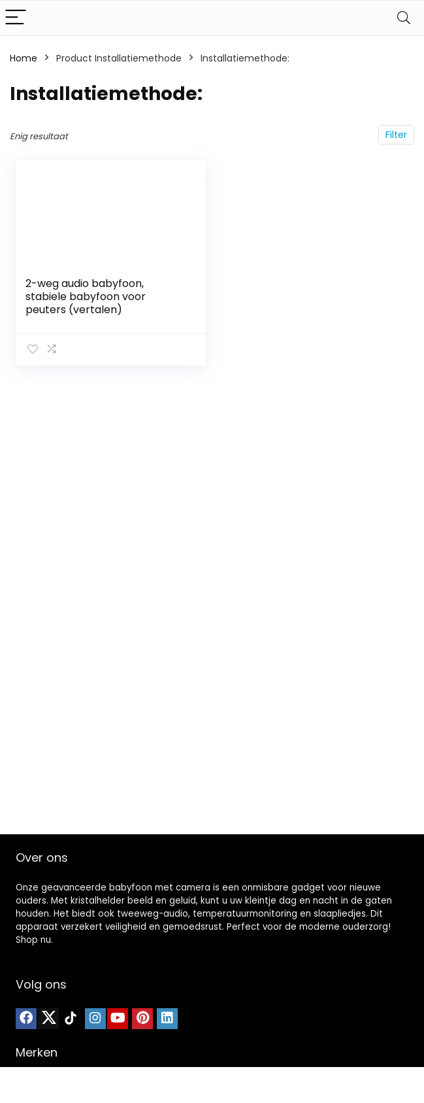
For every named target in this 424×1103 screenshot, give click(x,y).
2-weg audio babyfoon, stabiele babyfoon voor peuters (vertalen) (85, 296)
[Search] (403, 18)
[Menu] (15, 18)
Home (23, 58)
